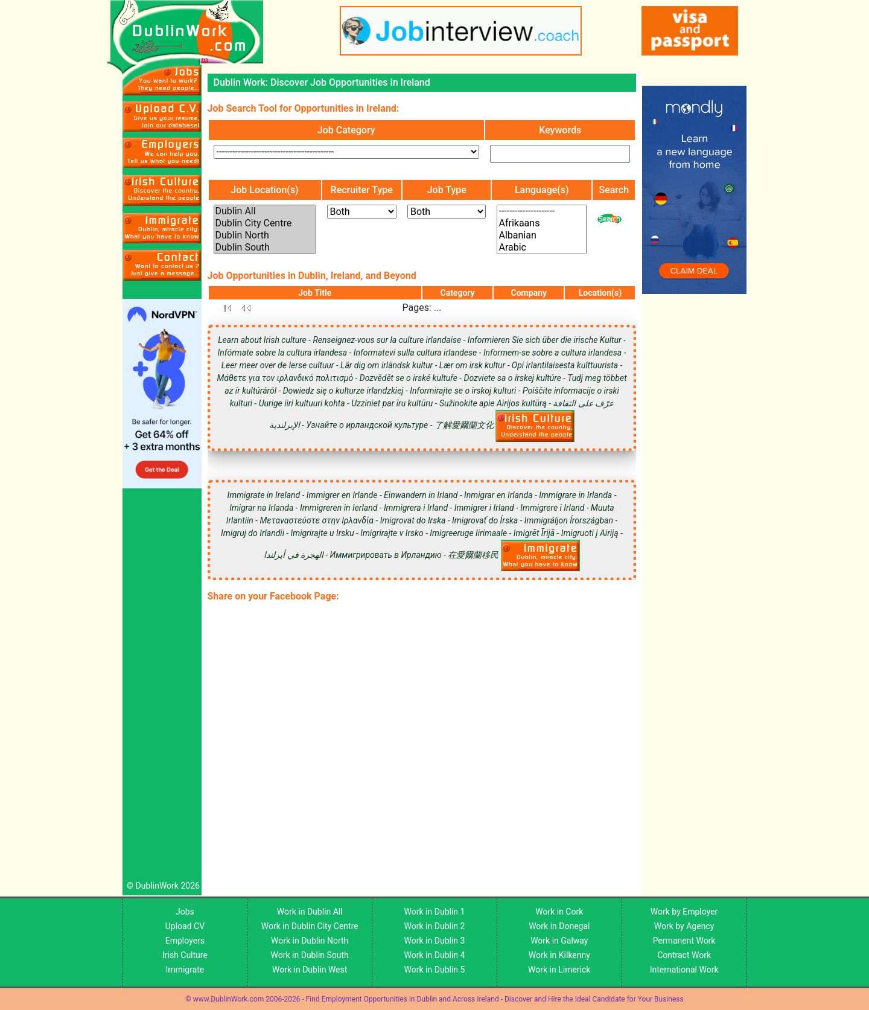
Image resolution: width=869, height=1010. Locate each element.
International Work (684, 969)
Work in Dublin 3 (434, 940)
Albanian (541, 235)
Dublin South (265, 247)
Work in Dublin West (309, 969)
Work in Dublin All (310, 911)
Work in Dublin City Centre (309, 926)
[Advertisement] (162, 688)
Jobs (185, 911)
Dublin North (265, 235)
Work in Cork (559, 911)
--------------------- (541, 211)
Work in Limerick (559, 969)
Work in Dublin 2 (434, 926)
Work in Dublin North (309, 940)
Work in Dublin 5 (434, 969)
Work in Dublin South (310, 955)
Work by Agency (684, 926)
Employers (185, 940)
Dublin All (265, 211)
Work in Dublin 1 (434, 911)
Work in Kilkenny (559, 955)
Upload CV (185, 926)
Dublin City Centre (265, 223)
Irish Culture (185, 955)
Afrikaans (541, 223)
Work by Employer (684, 911)
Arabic (541, 247)
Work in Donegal (559, 926)
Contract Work (684, 955)
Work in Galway (559, 940)
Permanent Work (684, 940)
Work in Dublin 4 (434, 955)
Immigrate (185, 969)
